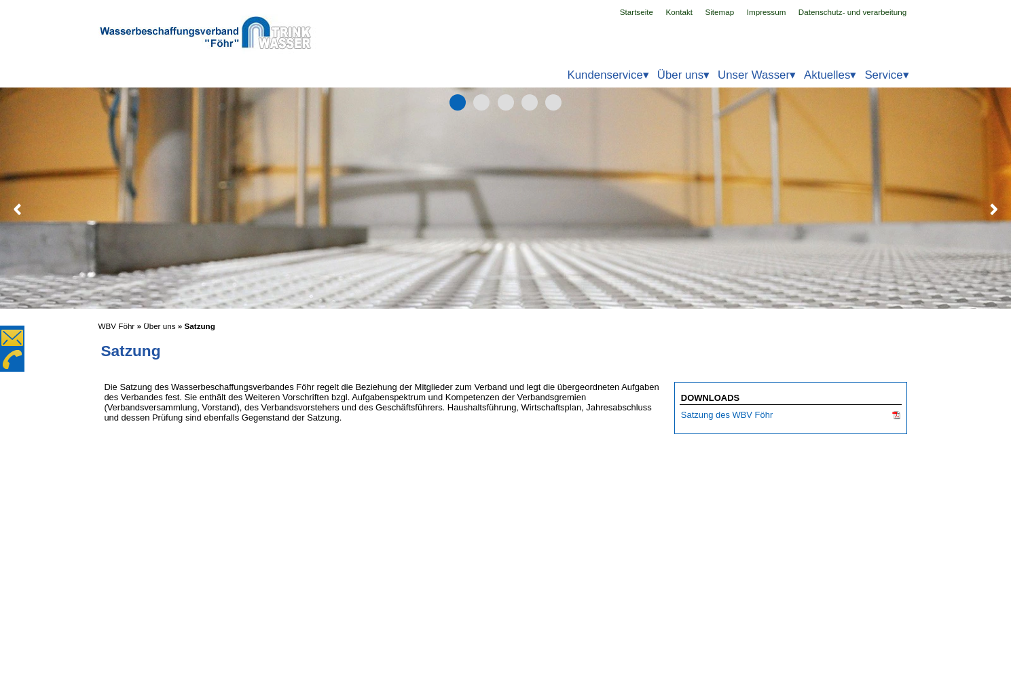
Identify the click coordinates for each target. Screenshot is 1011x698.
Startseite (637, 11)
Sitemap (719, 11)
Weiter (993, 209)
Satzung (200, 326)
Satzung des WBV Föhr (727, 415)
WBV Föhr (116, 326)
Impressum (766, 11)
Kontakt (679, 11)
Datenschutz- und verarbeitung (852, 11)
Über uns (159, 326)
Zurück (18, 209)
